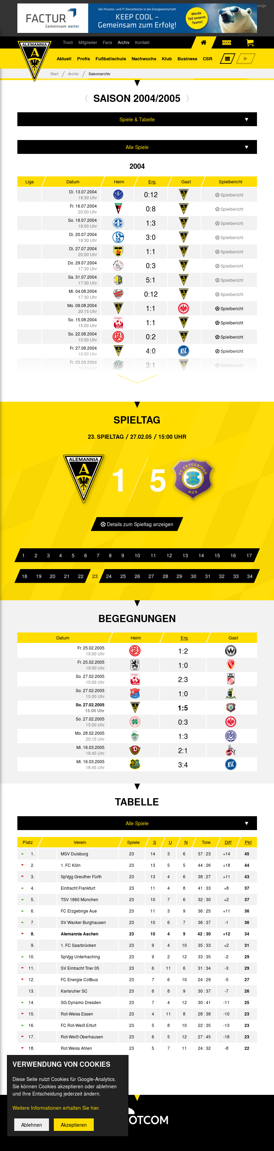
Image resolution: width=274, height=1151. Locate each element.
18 (24, 576)
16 (232, 555)
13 (185, 555)
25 (123, 576)
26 (137, 576)
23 (95, 576)
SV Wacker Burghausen (83, 923)
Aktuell (64, 58)
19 (38, 576)
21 (66, 576)
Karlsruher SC (74, 992)
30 (193, 576)
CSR (207, 58)
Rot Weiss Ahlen (76, 1049)
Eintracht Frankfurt (78, 889)
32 (221, 576)
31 (207, 576)
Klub (167, 58)
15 (216, 555)
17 (248, 555)
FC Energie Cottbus (79, 980)
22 (80, 576)
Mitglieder (87, 42)
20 (52, 576)
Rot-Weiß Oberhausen (82, 1038)
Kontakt (142, 42)
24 (108, 576)
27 (151, 576)
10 (137, 555)
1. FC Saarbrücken (78, 946)
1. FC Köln (71, 866)
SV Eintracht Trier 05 (80, 969)
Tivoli (68, 42)
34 (249, 576)
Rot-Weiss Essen (77, 1015)
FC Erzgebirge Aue (79, 912)
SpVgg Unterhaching (80, 957)
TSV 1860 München (79, 900)
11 (153, 555)
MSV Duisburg (74, 855)
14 (201, 555)
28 (165, 576)
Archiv (124, 42)
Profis (83, 58)
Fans (107, 42)
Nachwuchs (144, 58)
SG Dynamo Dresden (81, 1003)
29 (179, 576)
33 (235, 576)
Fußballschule (111, 58)
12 (169, 555)
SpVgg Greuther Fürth (81, 877)
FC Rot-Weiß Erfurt (78, 1026)
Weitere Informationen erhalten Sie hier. (56, 1107)
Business (187, 58)
